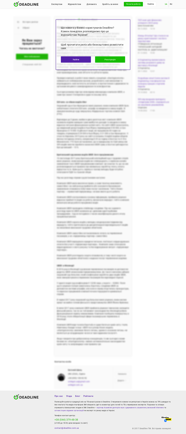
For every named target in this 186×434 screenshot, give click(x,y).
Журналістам (74, 4)
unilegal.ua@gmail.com (79, 381)
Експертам (56, 4)
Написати (122, 374)
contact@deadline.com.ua (66, 428)
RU (171, 4)
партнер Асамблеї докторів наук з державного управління (122, 408)
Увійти (150, 4)
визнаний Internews (155, 408)
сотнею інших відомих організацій (69, 411)
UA (166, 4)
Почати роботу (133, 4)
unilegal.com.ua (75, 385)
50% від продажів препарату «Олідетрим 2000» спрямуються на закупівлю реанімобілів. (153, 102)
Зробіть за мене (110, 4)
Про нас (58, 396)
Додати (122, 381)
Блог (77, 396)
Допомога (92, 4)
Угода (69, 396)
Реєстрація (110, 59)
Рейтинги (88, 396)
